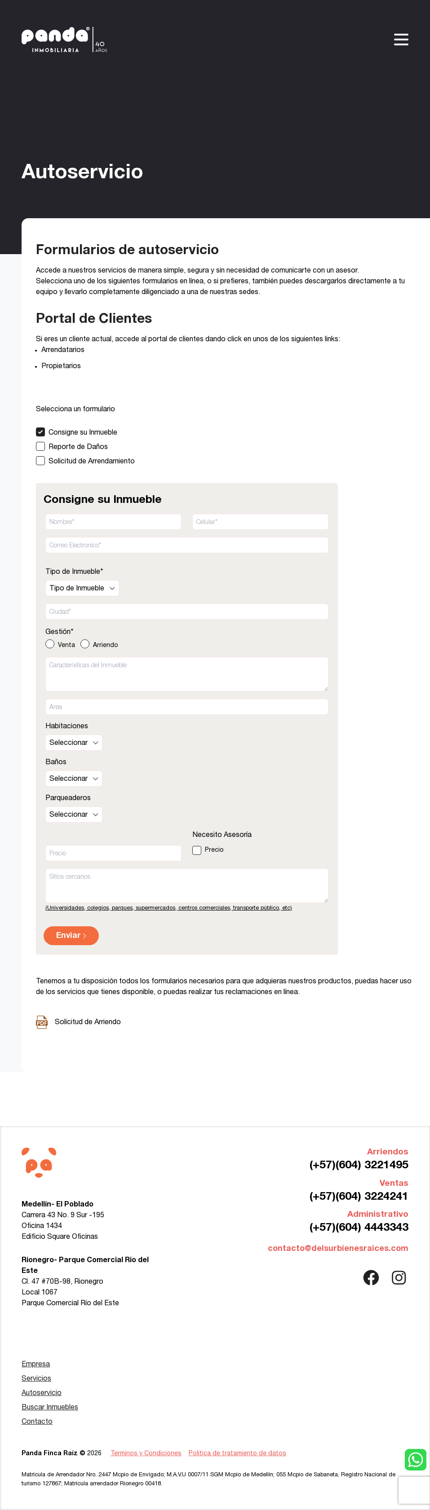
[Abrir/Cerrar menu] (401, 39)
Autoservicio (42, 1393)
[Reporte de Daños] (85, 446)
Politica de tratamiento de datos (237, 1454)
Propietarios (61, 366)
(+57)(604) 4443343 (359, 1228)
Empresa (36, 1364)
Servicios (36, 1379)
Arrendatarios (62, 350)
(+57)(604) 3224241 (359, 1197)
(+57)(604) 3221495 (359, 1165)
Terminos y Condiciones (146, 1454)
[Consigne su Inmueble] (85, 431)
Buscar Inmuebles (50, 1407)
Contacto (37, 1422)
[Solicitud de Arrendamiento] (85, 460)
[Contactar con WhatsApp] (415, 1459)
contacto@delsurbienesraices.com (338, 1248)
